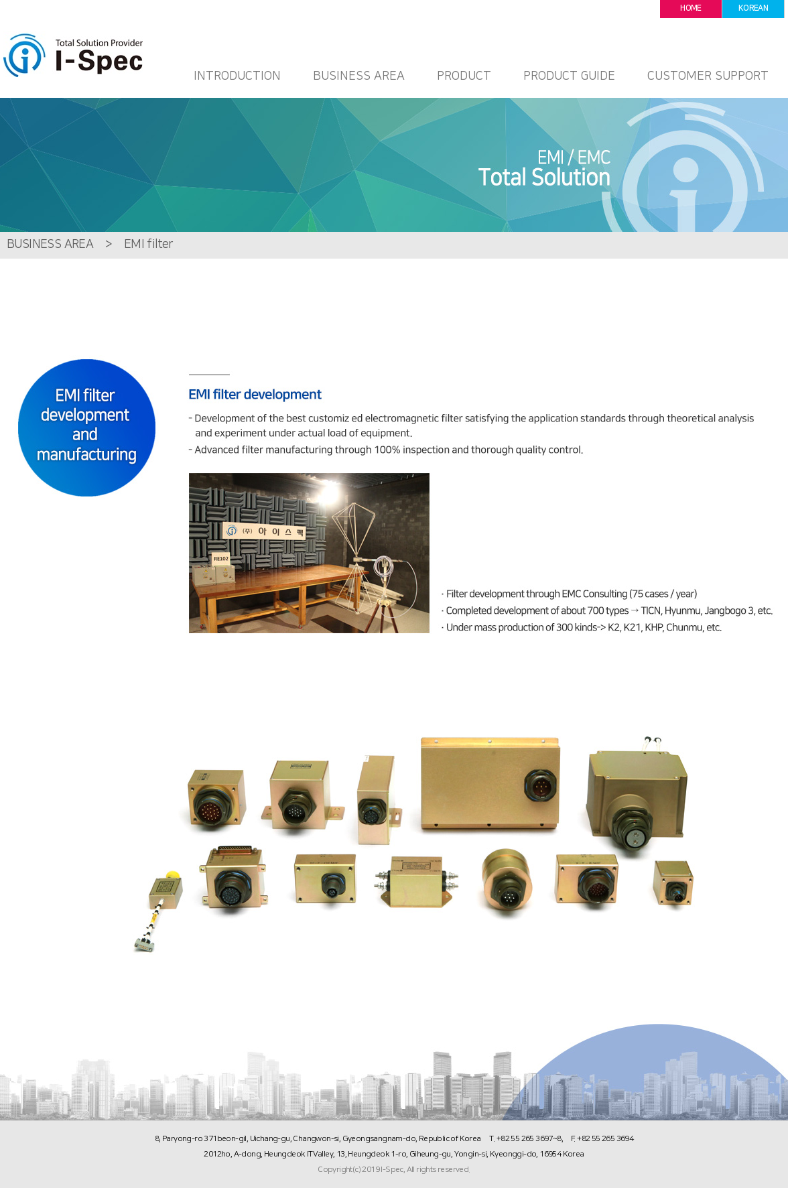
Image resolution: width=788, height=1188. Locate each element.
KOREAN (753, 8)
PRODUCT (464, 76)
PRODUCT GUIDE (569, 76)
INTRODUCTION (237, 76)
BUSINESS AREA (359, 76)
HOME (691, 8)
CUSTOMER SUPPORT (708, 76)
